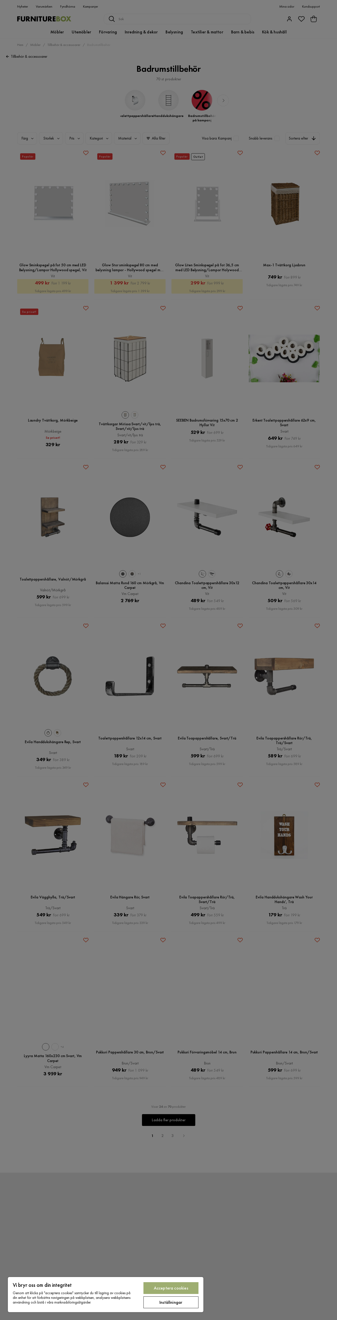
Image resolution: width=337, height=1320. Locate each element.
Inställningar (170, 1302)
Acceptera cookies (171, 1288)
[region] (105, 1294)
